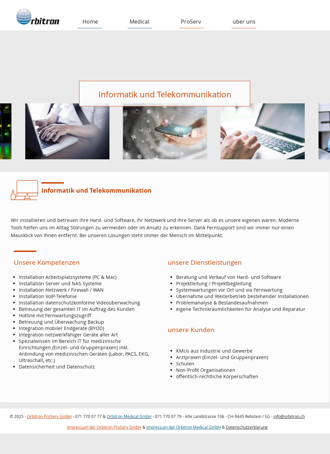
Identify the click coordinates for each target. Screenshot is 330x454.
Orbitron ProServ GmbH (49, 416)
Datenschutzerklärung (247, 427)
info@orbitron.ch (289, 416)
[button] (139, 22)
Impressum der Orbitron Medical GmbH (183, 427)
